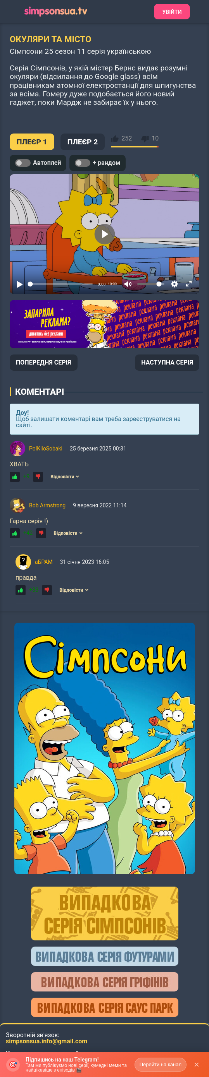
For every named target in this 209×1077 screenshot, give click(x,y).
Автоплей (38, 163)
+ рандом (97, 163)
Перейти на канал (160, 1064)
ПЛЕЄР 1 (32, 141)
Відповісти (64, 476)
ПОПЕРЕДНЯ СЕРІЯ (43, 362)
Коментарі (39, 392)
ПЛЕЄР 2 (82, 141)
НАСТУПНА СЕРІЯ (167, 362)
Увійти (171, 12)
